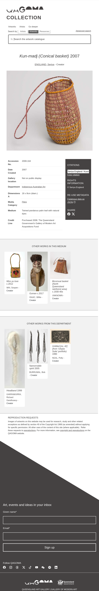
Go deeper (33, 27)
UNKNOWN (57, 295)
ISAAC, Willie (35, 297)
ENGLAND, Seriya (44, 64)
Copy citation (73, 175)
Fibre (24, 202)
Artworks (12, 27)
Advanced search (83, 31)
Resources (44, 31)
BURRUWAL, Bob (37, 372)
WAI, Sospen (12, 288)
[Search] (49, 39)
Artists (22, 27)
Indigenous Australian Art (33, 187)
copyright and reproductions (72, 430)
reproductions (30, 430)
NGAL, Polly (57, 358)
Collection (24, 17)
